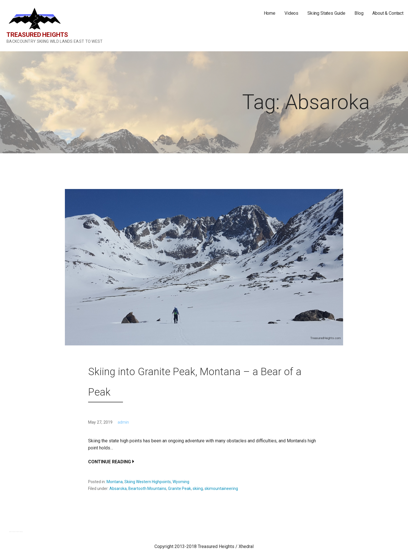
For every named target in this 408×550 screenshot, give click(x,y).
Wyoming (181, 481)
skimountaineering (221, 488)
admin (123, 422)
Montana (115, 481)
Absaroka (118, 488)
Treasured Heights (37, 34)
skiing (198, 488)
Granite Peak (179, 488)
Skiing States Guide (326, 13)
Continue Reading (109, 461)
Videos (291, 13)
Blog (358, 13)
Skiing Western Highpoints (147, 481)
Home (269, 13)
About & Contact (387, 13)
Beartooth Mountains (147, 488)
